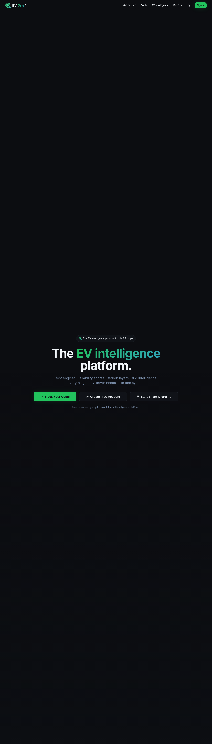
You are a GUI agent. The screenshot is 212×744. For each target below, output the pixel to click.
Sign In (201, 5)
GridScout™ (129, 5)
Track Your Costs (55, 396)
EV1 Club (178, 5)
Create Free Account (103, 396)
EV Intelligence (160, 5)
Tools (144, 5)
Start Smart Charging (154, 396)
